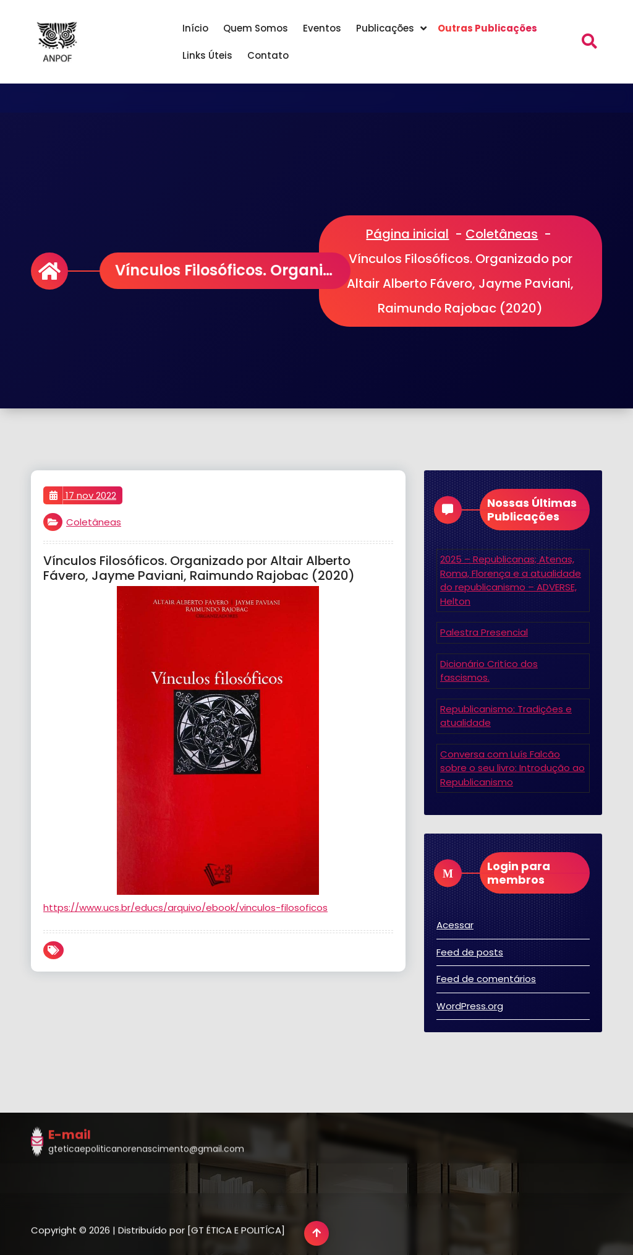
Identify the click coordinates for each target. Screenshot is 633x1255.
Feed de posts (469, 952)
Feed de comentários (486, 978)
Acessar (455, 924)
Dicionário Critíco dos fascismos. (489, 670)
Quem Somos (255, 28)
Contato (268, 55)
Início (195, 28)
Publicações (385, 28)
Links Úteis (207, 55)
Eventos (322, 28)
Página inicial (407, 234)
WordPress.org (469, 1005)
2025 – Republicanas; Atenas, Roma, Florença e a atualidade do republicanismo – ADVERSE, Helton (510, 580)
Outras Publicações (487, 28)
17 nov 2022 (82, 495)
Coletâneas (501, 234)
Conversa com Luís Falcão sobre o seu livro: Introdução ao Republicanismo (512, 768)
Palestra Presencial (484, 632)
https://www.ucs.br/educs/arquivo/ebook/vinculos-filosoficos (185, 907)
